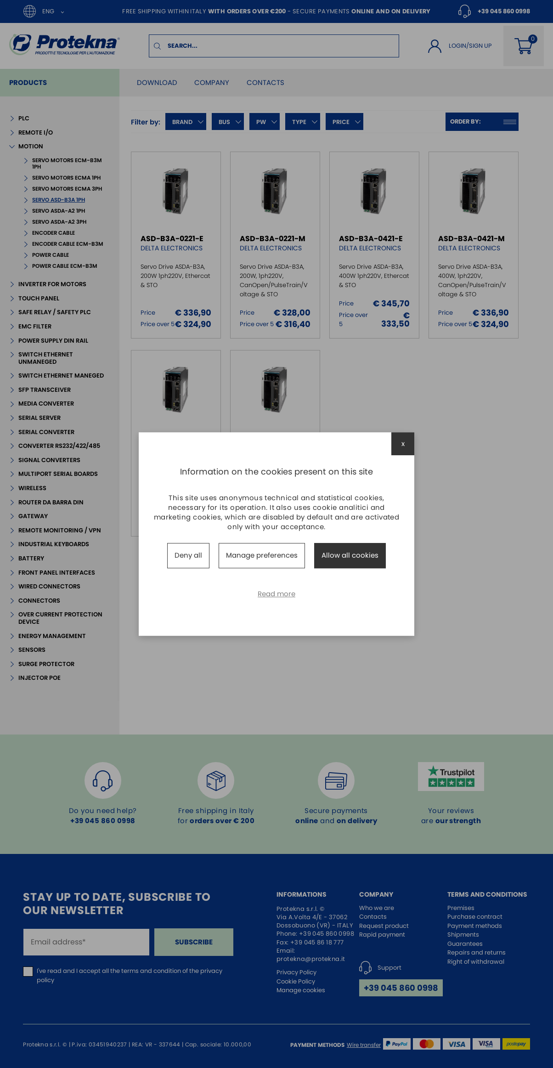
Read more (276, 594)
